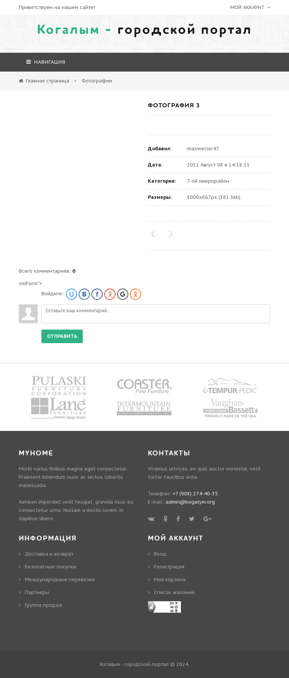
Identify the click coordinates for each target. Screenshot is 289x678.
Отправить (62, 336)
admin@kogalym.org (190, 502)
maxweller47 (203, 148)
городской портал (144, 30)
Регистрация (169, 566)
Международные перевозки (60, 579)
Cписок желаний (174, 592)
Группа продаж (43, 605)
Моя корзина (170, 579)
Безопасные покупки (50, 566)
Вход (160, 554)
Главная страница (47, 81)
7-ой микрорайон (208, 181)
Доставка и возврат (49, 554)
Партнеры (37, 592)
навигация (45, 62)
